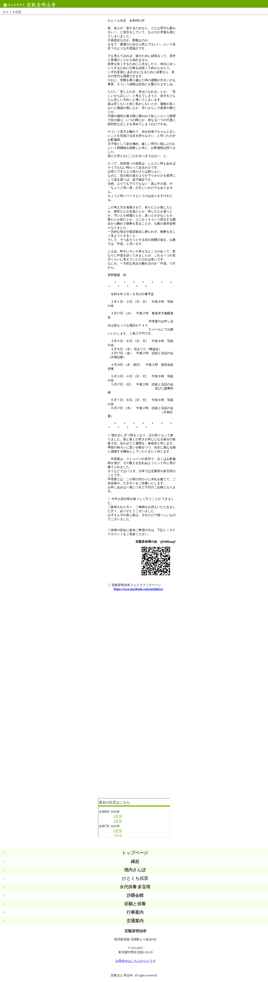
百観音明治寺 (31, 5)
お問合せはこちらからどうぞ (135, 961)
